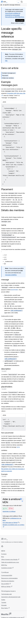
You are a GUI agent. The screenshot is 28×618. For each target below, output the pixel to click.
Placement (5, 75)
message (5, 279)
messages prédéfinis (11, 275)
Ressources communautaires (9, 578)
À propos (3, 554)
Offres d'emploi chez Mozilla (9, 559)
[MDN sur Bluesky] (5, 546)
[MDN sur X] (8, 546)
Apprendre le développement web (10, 597)
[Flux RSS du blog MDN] (13, 546)
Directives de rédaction (7, 581)
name (3, 225)
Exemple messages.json (9, 73)
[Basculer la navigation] (25, 2)
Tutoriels (3, 602)
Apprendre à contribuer (9, 511)
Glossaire (4, 605)
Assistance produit (6, 568)
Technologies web (6, 594)
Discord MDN (5, 584)
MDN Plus (4, 565)
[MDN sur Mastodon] (11, 546)
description (6, 369)
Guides (3, 599)
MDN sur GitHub (6, 586)
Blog (2, 556)
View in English (20, 20)
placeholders (14, 289)
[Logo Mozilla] (6, 614)
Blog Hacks (4, 608)
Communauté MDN (6, 575)
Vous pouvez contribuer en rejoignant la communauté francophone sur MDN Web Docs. (14, 15)
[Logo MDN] (4, 539)
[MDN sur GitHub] (2, 546)
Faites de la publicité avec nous (10, 562)
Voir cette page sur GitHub (10, 522)
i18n (6, 61)
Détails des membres (8, 78)
